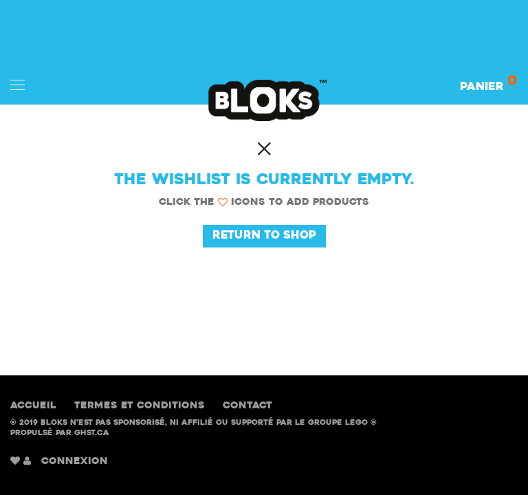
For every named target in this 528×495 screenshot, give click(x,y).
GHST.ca (91, 433)
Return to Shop (264, 235)
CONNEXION (74, 461)
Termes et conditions (139, 406)
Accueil (33, 406)
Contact (247, 406)
